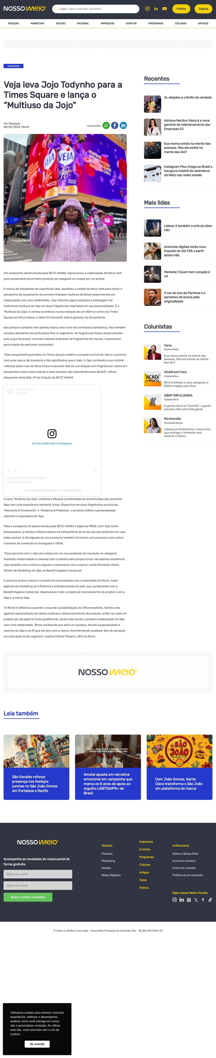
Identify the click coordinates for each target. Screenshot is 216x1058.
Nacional (83, 23)
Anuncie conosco (184, 860)
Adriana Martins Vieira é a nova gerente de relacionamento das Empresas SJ (187, 125)
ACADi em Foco (175, 372)
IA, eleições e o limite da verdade (188, 97)
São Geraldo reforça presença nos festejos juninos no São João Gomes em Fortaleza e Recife (35, 784)
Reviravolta (172, 419)
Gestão (60, 23)
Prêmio (181, 9)
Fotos (143, 880)
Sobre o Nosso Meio (185, 853)
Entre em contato (184, 868)
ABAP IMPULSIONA (178, 395)
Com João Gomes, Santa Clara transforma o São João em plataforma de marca (178, 784)
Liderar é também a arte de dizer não (188, 228)
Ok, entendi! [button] (37, 1044)
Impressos (107, 23)
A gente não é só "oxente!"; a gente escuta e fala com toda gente (187, 407)
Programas (155, 23)
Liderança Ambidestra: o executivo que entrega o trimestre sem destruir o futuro (187, 432)
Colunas (180, 23)
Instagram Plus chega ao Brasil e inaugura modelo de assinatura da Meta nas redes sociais (188, 171)
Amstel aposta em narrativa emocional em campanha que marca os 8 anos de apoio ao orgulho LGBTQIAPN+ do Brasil (108, 783)
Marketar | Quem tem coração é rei (187, 274)
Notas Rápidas (111, 875)
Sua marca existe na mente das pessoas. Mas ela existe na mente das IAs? (187, 148)
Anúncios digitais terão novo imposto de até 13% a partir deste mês (185, 251)
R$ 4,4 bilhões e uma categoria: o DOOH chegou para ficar (186, 384)
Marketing (37, 23)
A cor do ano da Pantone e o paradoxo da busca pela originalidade (184, 297)
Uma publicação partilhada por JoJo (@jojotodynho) (52, 490)
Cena (168, 345)
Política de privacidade (187, 875)
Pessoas (13, 23)
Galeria (203, 9)
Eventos (131, 23)
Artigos (203, 23)
